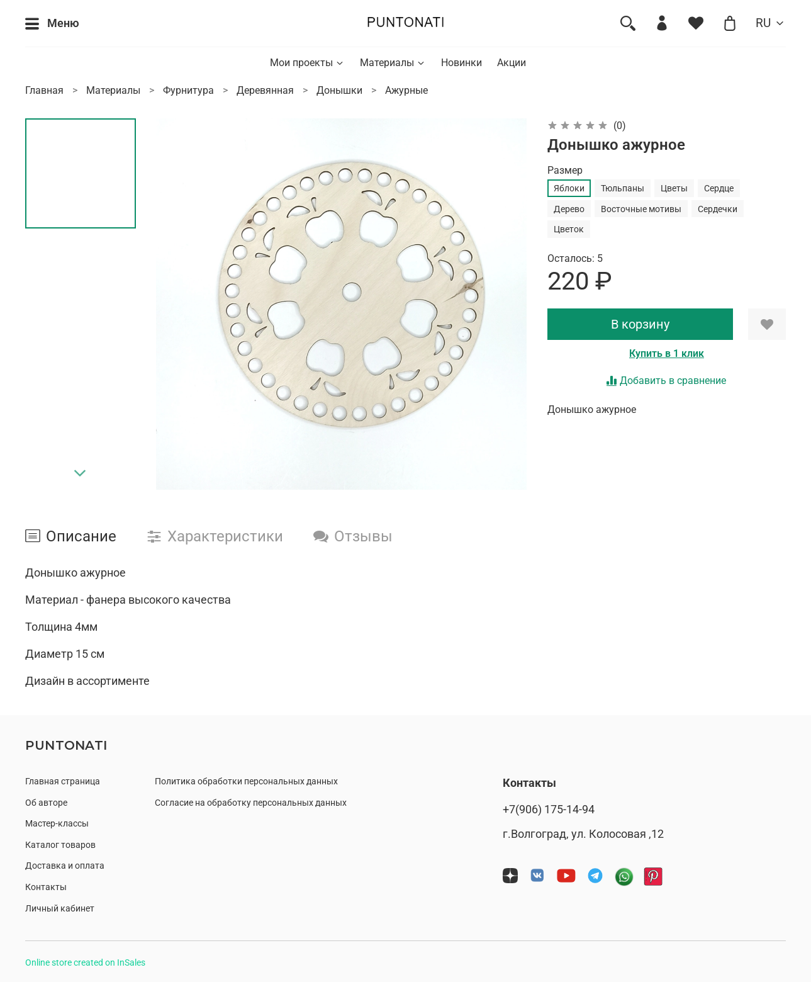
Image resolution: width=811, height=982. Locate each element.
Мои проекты (307, 63)
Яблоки (569, 188)
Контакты (46, 887)
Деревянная (265, 90)
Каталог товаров (60, 845)
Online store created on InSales (85, 962)
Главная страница (62, 781)
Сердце (719, 188)
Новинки (461, 63)
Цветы (674, 188)
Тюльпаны (622, 188)
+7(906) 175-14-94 (549, 809)
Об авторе (46, 803)
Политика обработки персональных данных (246, 781)
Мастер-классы (57, 823)
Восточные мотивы (641, 209)
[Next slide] (80, 473)
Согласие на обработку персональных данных (251, 803)
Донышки (339, 90)
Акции (511, 63)
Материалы (393, 63)
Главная (44, 90)
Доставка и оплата (64, 866)
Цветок (569, 229)
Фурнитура (188, 90)
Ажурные (406, 90)
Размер (565, 170)
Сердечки (717, 209)
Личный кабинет (59, 908)
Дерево (569, 209)
